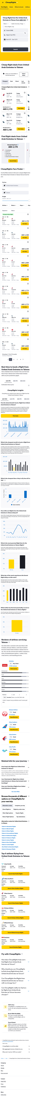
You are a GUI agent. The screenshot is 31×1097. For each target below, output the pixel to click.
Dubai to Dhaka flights (8, 831)
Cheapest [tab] (5, 81)
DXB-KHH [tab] (22, 381)
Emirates (11, 661)
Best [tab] (11, 81)
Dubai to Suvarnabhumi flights (10, 833)
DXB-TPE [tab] (15, 381)
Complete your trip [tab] (20, 805)
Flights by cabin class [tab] (19, 809)
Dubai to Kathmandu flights (9, 835)
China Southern (13, 722)
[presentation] (27, 20)
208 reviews (12, 739)
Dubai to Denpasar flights (8, 849)
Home (2, 1058)
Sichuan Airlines (13, 709)
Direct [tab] (17, 81)
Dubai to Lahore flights (8, 840)
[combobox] (6, 23)
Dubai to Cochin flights (8, 844)
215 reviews (12, 751)
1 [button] (10, 359)
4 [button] (20, 359)
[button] (3, 2)
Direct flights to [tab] (7, 809)
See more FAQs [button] (15, 791)
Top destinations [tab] (21, 816)
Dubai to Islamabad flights (9, 826)
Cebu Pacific (12, 747)
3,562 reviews (13, 666)
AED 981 (23, 20)
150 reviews (12, 727)
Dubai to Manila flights (8, 828)
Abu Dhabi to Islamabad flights (10, 846)
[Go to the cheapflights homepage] (12, 2)
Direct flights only (9, 26)
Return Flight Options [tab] (8, 816)
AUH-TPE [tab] (8, 381)
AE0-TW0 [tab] (4, 399)
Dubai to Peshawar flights (8, 837)
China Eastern (12, 734)
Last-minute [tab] (23, 82)
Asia (6, 1058)
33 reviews (12, 714)
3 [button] (17, 359)
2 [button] (13, 359)
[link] (13, 160)
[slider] (29, 201)
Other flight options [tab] (8, 813)
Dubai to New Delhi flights (9, 842)
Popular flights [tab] (19, 813)
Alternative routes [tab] (7, 805)
